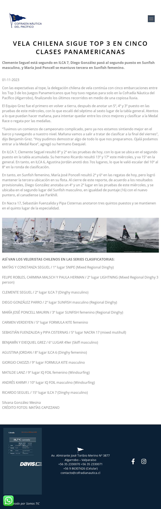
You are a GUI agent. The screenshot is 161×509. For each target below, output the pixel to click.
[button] (151, 18)
